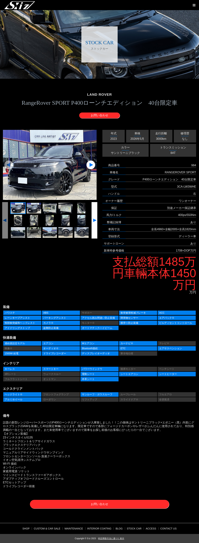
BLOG (119, 528)
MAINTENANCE (74, 528)
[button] (8, 165)
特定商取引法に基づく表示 (111, 538)
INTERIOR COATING (99, 528)
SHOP (26, 528)
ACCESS (151, 528)
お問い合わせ (99, 115)
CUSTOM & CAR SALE (47, 528)
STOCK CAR (134, 528)
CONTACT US (168, 528)
